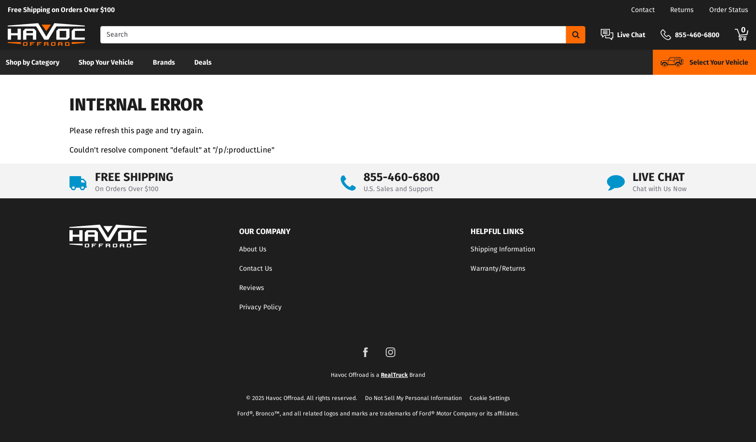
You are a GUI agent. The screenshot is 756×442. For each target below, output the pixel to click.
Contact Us (255, 268)
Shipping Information (503, 249)
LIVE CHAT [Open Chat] (659, 177)
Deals (203, 62)
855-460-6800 (402, 177)
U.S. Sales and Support (398, 189)
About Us (253, 249)
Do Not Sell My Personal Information (413, 398)
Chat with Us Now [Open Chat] (660, 189)
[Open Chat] (607, 34)
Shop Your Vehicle (106, 62)
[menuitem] (32, 62)
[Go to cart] (741, 34)
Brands (164, 62)
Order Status (728, 10)
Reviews (251, 288)
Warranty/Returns (498, 268)
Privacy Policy (260, 307)
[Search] (333, 34)
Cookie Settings (490, 398)
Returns (682, 10)
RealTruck (394, 375)
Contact (643, 10)
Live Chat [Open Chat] (631, 35)
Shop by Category (32, 62)
